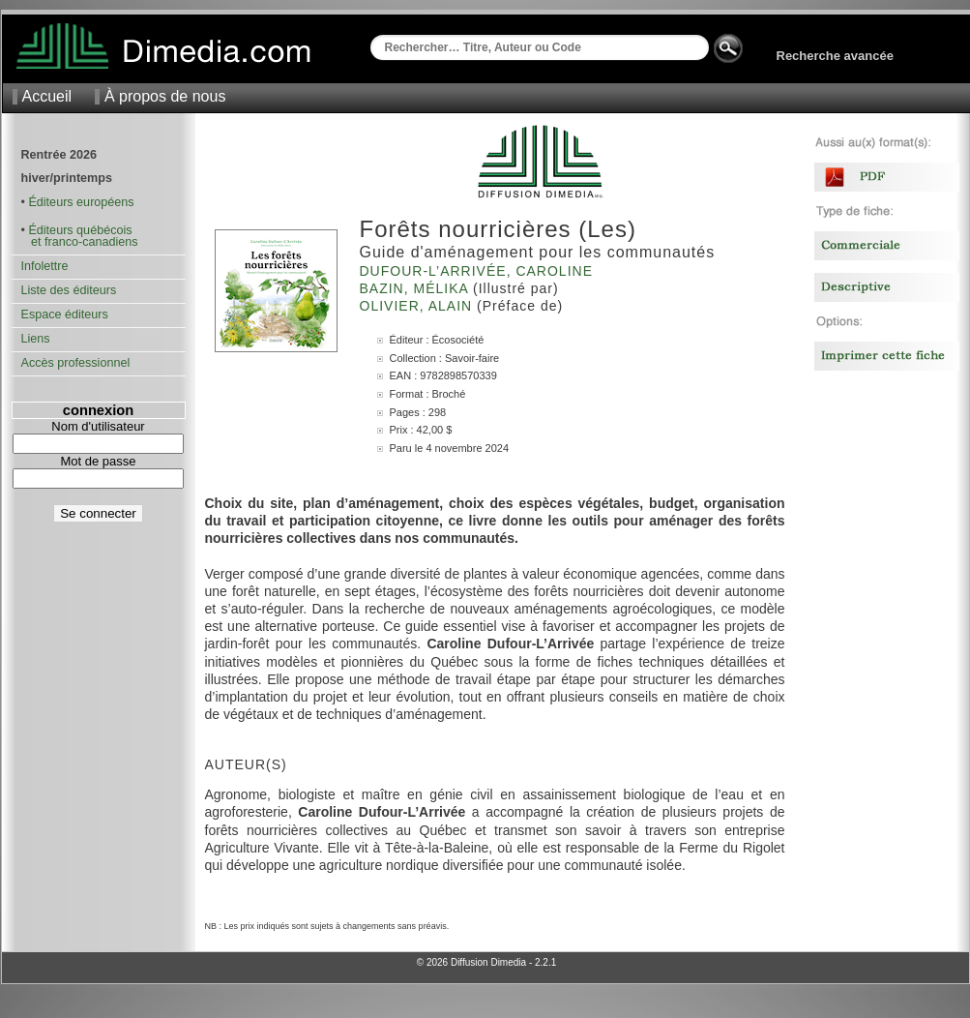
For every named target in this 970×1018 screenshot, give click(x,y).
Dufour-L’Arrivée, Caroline (479, 271)
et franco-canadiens (79, 242)
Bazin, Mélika (416, 288)
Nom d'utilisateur (97, 426)
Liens (35, 338)
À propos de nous (164, 96)
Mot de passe (97, 461)
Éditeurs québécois (80, 230)
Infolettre (45, 266)
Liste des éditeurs (69, 290)
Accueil (47, 96)
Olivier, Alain (419, 306)
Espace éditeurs (64, 314)
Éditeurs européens (80, 202)
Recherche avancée (835, 55)
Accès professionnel (76, 363)
